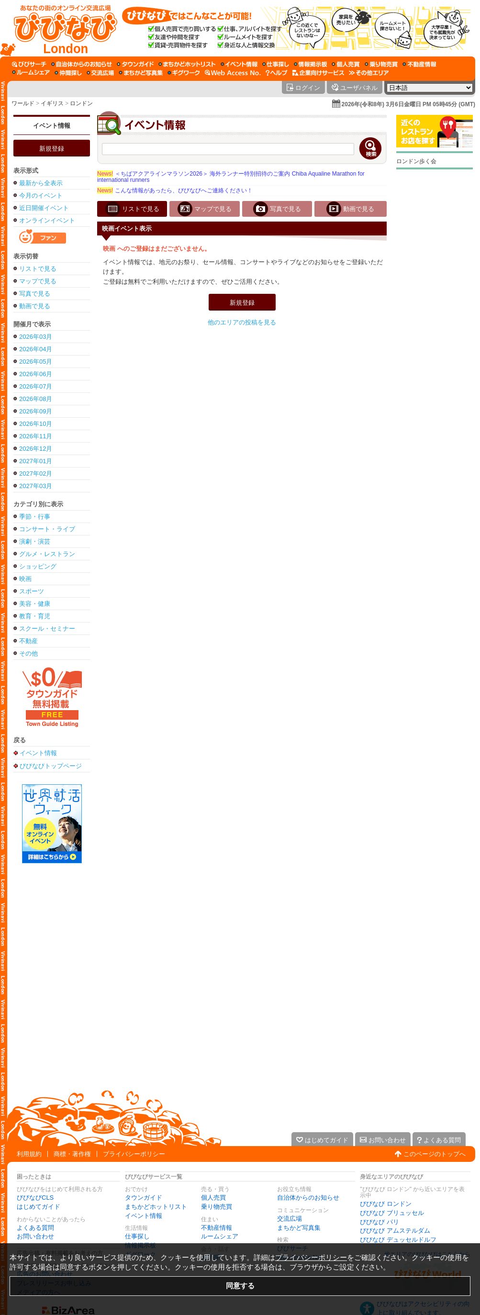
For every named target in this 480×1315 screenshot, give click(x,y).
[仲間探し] (68, 73)
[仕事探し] (275, 64)
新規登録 (51, 148)
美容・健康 (34, 604)
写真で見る (34, 293)
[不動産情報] (419, 64)
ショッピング (37, 566)
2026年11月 (35, 436)
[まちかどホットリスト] (187, 64)
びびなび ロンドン (386, 1203)
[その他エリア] (369, 73)
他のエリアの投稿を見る (242, 322)
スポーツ (31, 591)
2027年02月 (35, 473)
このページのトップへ (434, 1154)
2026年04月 (35, 349)
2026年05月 (35, 361)
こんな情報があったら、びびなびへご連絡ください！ (175, 190)
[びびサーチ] (29, 64)
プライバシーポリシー (134, 1154)
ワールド (22, 103)
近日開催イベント (44, 208)
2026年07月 (35, 386)
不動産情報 (216, 1227)
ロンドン (81, 103)
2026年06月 (35, 374)
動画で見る (34, 306)
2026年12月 (35, 449)
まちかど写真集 (299, 1227)
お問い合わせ (35, 1236)
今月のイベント (41, 195)
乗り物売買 (216, 1206)
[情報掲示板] (310, 64)
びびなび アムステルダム (395, 1230)
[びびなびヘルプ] (277, 73)
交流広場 (289, 1218)
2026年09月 (35, 411)
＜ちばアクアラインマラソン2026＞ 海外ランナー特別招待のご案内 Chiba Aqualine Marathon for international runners (231, 176)
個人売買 (213, 1197)
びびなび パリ (379, 1222)
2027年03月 (35, 486)
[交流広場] (100, 73)
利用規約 (29, 1154)
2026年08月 (35, 399)
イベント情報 (51, 125)
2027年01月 (35, 461)
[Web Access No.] (233, 73)
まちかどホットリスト (156, 1206)
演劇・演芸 (34, 541)
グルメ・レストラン (47, 554)
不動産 (28, 641)
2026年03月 (35, 337)
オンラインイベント (47, 220)
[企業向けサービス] (318, 73)
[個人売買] (346, 64)
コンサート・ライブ (47, 529)
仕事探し (137, 1236)
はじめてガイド (38, 1206)
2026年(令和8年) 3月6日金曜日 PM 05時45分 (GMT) (408, 104)
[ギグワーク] (183, 73)
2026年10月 (35, 424)
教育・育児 (34, 616)
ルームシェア (219, 1236)
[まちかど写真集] (141, 73)
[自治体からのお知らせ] (81, 64)
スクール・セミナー (47, 628)
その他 (28, 653)
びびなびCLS (35, 1197)
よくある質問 (35, 1227)
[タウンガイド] (135, 64)
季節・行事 (34, 516)
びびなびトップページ (51, 765)
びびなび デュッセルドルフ (398, 1239)
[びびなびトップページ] (61, 28)
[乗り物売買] (381, 64)
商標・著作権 (72, 1154)
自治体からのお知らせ (308, 1197)
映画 (25, 579)
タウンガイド (143, 1197)
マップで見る (37, 281)
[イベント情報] (239, 64)
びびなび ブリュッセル (392, 1212)
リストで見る (37, 269)
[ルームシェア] (31, 73)
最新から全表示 (41, 183)
